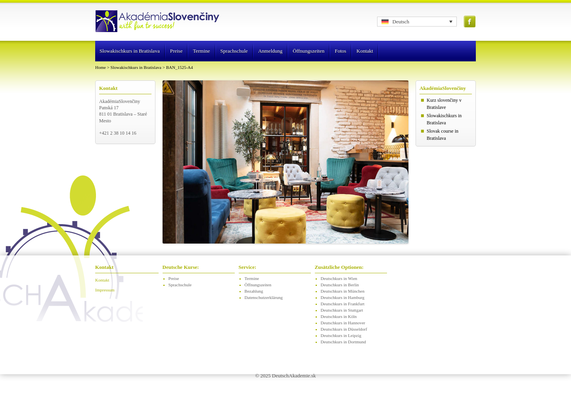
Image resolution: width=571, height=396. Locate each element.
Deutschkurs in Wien (339, 278)
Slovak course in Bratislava (442, 134)
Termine (201, 51)
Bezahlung (254, 291)
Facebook (470, 21)
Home (100, 67)
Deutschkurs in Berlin (340, 284)
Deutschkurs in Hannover (343, 322)
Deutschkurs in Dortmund (343, 341)
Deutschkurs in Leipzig (341, 335)
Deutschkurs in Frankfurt (343, 303)
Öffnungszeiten (308, 51)
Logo (158, 22)
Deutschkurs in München (343, 291)
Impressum (105, 289)
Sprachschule (234, 51)
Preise (176, 51)
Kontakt (364, 51)
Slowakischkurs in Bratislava (130, 51)
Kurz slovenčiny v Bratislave (444, 103)
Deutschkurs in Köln (339, 316)
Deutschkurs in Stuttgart (342, 310)
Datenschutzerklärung (264, 297)
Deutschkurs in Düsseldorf (344, 329)
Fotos (340, 51)
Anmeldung (270, 51)
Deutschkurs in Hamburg (342, 297)
